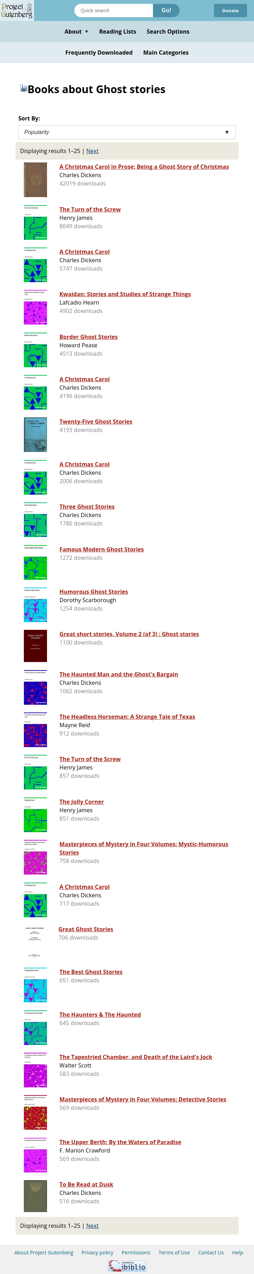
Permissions (136, 1252)
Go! (166, 10)
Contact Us (211, 1252)
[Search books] (113, 10)
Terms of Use (174, 1252)
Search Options (168, 31)
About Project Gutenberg (43, 1252)
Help (237, 1252)
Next (92, 151)
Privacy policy (97, 1252)
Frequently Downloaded (99, 52)
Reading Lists (117, 31)
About (77, 31)
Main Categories (166, 52)
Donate (230, 10)
